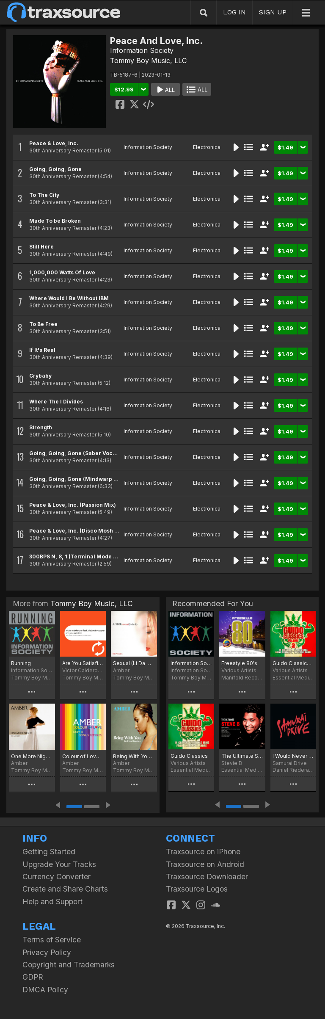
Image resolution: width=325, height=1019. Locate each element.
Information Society (142, 50)
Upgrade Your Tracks (59, 864)
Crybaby (40, 376)
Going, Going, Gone (55, 169)
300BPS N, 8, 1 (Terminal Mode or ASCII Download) (97, 556)
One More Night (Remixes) (32, 756)
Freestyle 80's (239, 663)
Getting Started (48, 851)
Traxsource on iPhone (203, 851)
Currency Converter (56, 876)
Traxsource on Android (205, 864)
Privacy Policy (46, 952)
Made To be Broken (55, 221)
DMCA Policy (45, 989)
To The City (44, 195)
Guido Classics (189, 756)
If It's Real (42, 350)
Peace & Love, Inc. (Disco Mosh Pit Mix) (81, 530)
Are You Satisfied (83, 663)
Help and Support (52, 901)
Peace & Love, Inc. (53, 143)
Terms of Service (51, 939)
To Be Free (43, 324)
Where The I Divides (56, 401)
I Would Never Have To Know (293, 756)
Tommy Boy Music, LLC (148, 60)
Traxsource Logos (197, 888)
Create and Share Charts (65, 888)
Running (21, 663)
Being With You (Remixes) (134, 756)
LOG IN (234, 12)
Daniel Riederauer (293, 770)
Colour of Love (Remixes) (83, 756)
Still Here (41, 246)
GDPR (32, 976)
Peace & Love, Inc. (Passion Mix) (72, 505)
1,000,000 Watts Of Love (62, 272)
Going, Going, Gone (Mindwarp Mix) (77, 479)
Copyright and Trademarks (68, 964)
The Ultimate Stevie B (242, 756)
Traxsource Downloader (207, 876)
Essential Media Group (293, 677)
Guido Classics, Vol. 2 (293, 663)
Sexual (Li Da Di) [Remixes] (134, 663)
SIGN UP (272, 12)
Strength (40, 427)
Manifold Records (242, 677)
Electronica (206, 147)
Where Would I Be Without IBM (69, 298)
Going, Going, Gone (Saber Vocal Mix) (80, 453)
